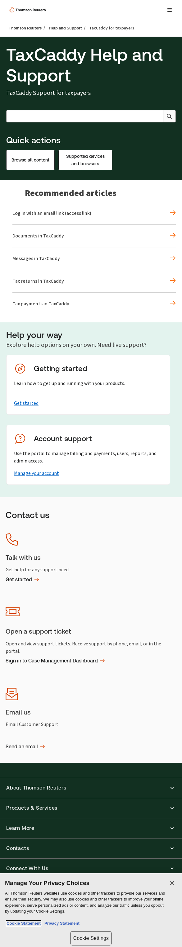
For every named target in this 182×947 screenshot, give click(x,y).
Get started (26, 403)
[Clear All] (157, 116)
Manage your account (36, 473)
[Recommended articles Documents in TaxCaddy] (94, 236)
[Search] (169, 116)
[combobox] (91, 116)
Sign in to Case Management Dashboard (55, 661)
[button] (91, 788)
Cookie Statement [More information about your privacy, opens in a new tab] (24, 923)
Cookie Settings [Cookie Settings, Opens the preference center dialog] (91, 938)
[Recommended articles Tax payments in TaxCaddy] (94, 304)
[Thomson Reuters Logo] (28, 10)
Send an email (25, 747)
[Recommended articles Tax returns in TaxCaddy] (94, 281)
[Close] (172, 883)
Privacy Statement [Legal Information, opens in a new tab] (61, 923)
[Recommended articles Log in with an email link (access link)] (94, 213)
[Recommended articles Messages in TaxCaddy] (94, 258)
